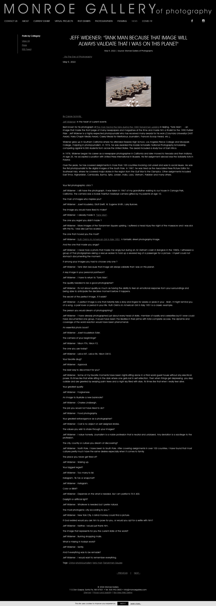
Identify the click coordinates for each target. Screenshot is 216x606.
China (72, 562)
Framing (122, 21)
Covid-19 (147, 21)
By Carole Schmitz (72, 116)
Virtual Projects (64, 21)
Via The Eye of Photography (77, 56)
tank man (97, 562)
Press (24, 45)
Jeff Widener (69, 121)
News (134, 21)
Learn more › (135, 603)
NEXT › (137, 573)
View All (26, 41)
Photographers (104, 21)
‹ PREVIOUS (122, 573)
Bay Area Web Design (123, 592)
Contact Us (10, 21)
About (25, 21)
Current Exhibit (41, 21)
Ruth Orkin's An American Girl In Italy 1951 (99, 239)
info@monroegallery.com (135, 590)
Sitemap (87, 592)
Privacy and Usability (102, 592)
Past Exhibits (84, 21)
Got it (123, 603)
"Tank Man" (101, 215)
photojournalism (84, 562)
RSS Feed (26, 49)
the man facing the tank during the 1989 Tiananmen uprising (127, 127)
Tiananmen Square (112, 562)
